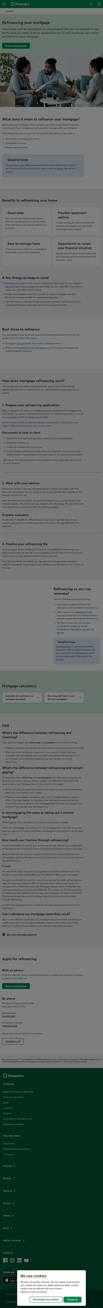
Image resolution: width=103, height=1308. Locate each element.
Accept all (72, 1299)
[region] (51, 1288)
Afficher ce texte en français (33, 1292)
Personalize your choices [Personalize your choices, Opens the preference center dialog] (46, 1299)
